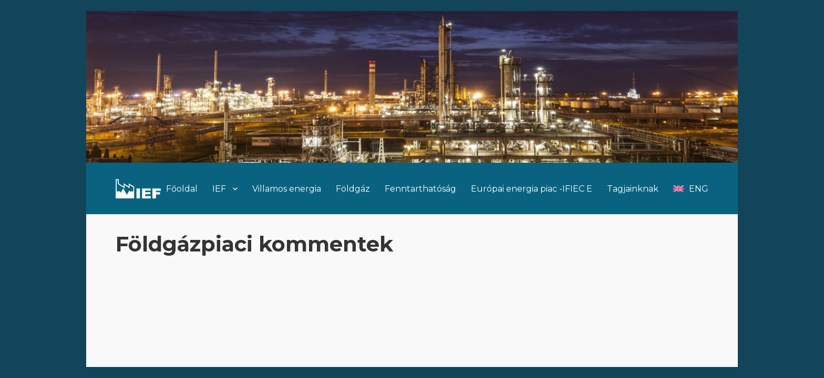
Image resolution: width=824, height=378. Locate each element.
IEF (219, 189)
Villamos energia (286, 189)
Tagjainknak (632, 189)
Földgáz (353, 189)
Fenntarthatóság (420, 189)
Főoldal (182, 189)
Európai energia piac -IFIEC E (531, 189)
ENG (698, 189)
